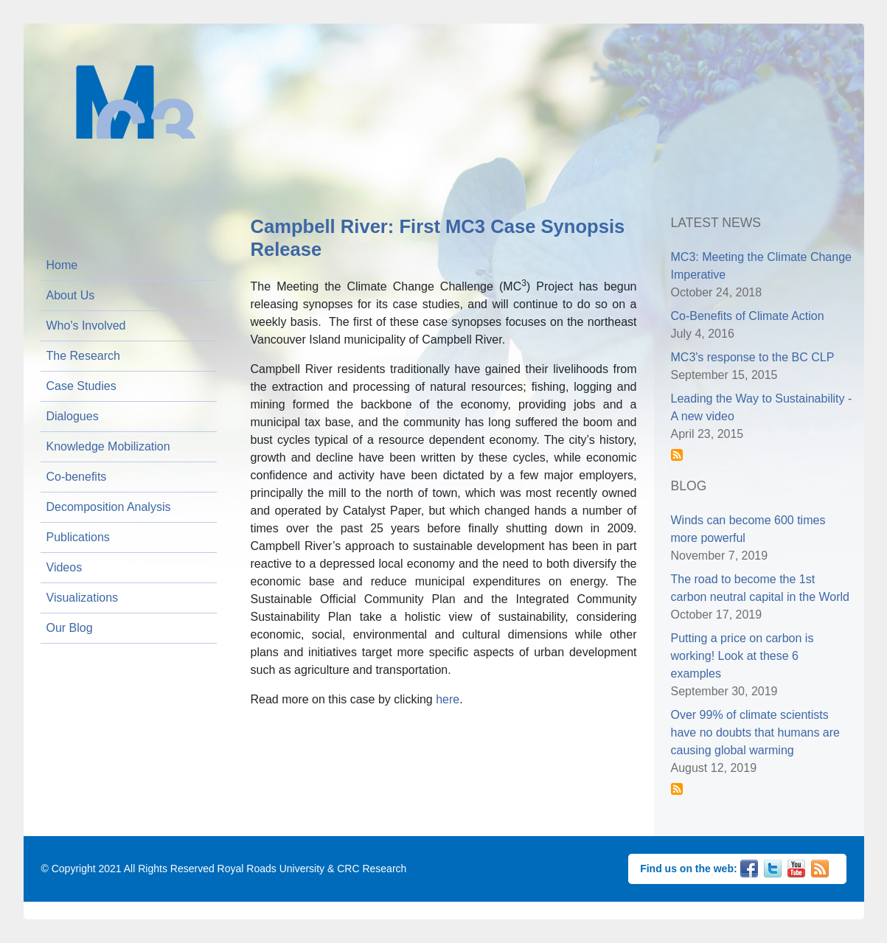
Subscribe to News (677, 455)
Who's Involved (86, 325)
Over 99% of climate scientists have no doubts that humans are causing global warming (756, 732)
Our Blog (69, 628)
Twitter (773, 867)
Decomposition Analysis (108, 507)
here (447, 699)
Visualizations (82, 597)
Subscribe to (677, 789)
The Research (83, 355)
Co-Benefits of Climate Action (747, 316)
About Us (70, 295)
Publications (78, 537)
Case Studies (81, 386)
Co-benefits (76, 476)
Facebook (749, 867)
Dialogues (72, 416)
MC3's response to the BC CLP (753, 357)
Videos (64, 567)
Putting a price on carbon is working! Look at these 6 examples (742, 656)
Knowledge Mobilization (108, 446)
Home (62, 265)
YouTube (796, 867)
